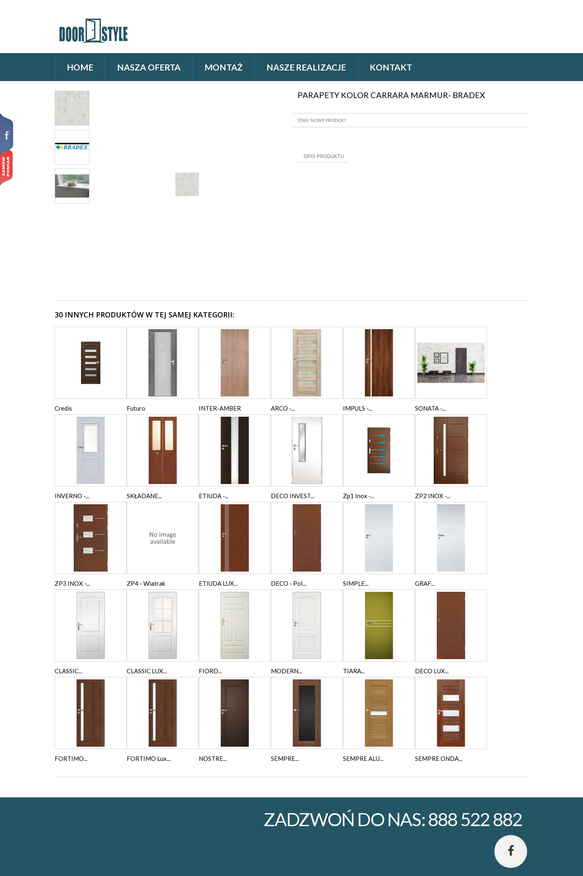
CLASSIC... (68, 671)
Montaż (223, 67)
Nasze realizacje (306, 67)
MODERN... (286, 671)
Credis (63, 408)
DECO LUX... (432, 671)
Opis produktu (324, 156)
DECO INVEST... (292, 495)
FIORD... (210, 671)
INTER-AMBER (220, 408)
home (80, 67)
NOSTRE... (213, 758)
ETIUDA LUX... (218, 583)
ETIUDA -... (213, 495)
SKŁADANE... (144, 495)
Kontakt (391, 67)
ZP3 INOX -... (72, 583)
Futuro (136, 408)
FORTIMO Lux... (148, 758)
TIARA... (354, 671)
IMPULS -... (357, 408)
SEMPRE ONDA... (438, 758)
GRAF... (424, 583)
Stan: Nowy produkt (322, 120)
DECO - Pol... (288, 583)
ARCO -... (283, 408)
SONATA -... (430, 408)
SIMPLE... (355, 583)
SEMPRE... (285, 758)
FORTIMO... (71, 758)
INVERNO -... (72, 495)
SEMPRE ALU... (363, 758)
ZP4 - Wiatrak (146, 583)
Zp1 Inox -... (358, 495)
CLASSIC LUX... (147, 671)
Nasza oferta (149, 67)
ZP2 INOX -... (432, 495)
